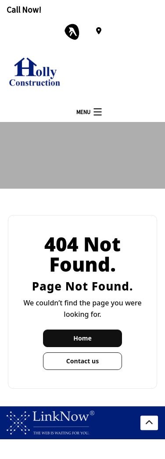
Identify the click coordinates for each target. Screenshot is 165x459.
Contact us (82, 361)
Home (82, 338)
